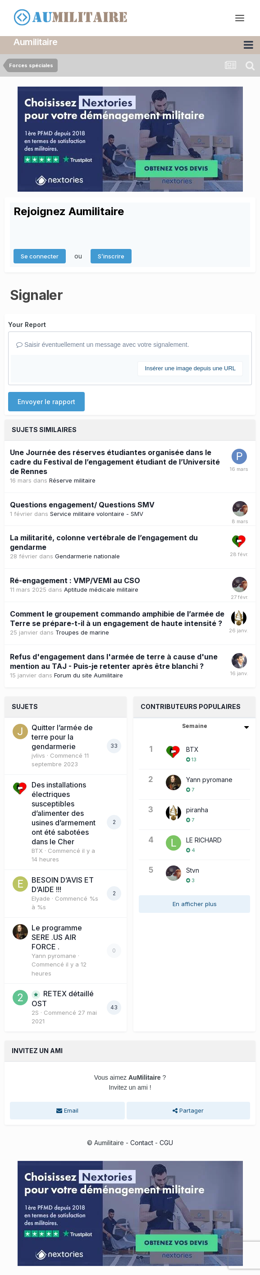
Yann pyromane (54, 955)
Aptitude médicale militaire (101, 589)
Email (67, 1110)
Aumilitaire (36, 42)
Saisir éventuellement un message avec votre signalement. (102, 344)
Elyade (41, 898)
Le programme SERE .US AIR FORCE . (57, 937)
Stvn (192, 870)
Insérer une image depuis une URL (190, 368)
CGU (166, 1142)
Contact (141, 1142)
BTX (37, 850)
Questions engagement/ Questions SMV (82, 504)
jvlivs (38, 755)
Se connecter (40, 256)
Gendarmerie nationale (87, 556)
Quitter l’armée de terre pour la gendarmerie (62, 737)
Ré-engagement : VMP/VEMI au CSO (75, 580)
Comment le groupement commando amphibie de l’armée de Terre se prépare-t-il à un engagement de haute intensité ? (117, 618)
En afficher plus (195, 903)
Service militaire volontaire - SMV (96, 513)
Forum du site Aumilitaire (88, 675)
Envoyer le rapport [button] (46, 401)
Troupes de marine (82, 632)
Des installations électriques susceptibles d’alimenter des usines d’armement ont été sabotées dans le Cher (64, 813)
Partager (188, 1110)
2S (35, 1012)
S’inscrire (111, 256)
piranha (197, 810)
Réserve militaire (72, 480)
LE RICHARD (204, 840)
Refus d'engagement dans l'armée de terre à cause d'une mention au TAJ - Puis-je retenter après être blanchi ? (114, 661)
